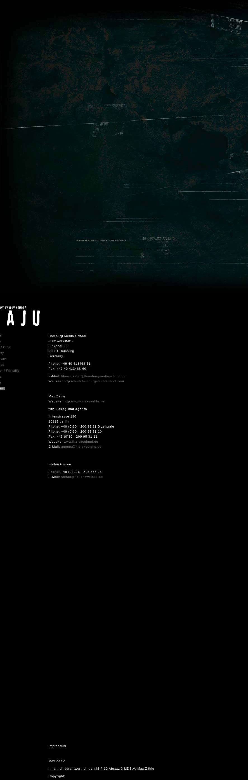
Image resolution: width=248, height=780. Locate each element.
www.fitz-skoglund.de (81, 441)
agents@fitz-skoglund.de (81, 446)
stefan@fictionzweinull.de (82, 476)
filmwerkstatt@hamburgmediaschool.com (94, 376)
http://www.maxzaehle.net (84, 401)
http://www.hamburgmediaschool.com (94, 381)
